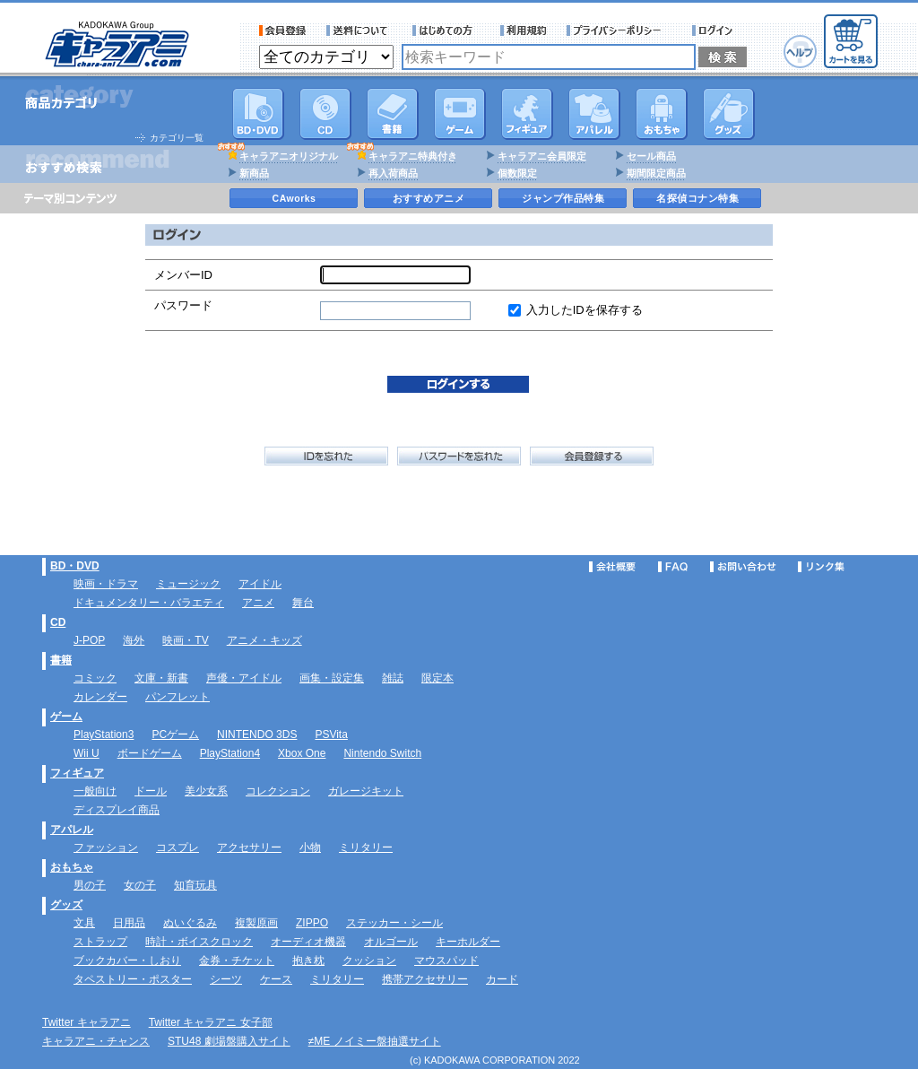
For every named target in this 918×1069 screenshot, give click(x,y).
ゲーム (66, 716)
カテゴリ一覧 (177, 138)
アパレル (594, 114)
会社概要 (612, 566)
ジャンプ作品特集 (563, 198)
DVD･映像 (258, 114)
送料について (359, 30)
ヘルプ (800, 51)
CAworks (294, 198)
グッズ (729, 114)
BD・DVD (75, 566)
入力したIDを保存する (584, 310)
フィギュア (527, 114)
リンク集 (821, 566)
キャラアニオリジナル (288, 156)
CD (325, 114)
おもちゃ (662, 114)
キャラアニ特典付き (412, 156)
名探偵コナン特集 (697, 198)
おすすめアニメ (429, 198)
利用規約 (523, 30)
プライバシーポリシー (619, 30)
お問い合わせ (743, 566)
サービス (446, 30)
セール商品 (651, 156)
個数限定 (517, 173)
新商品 (254, 173)
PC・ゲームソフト (460, 114)
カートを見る (851, 41)
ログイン (715, 30)
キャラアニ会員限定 (542, 156)
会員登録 (283, 30)
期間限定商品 (656, 173)
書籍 (393, 114)
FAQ (673, 566)
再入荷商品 (393, 173)
